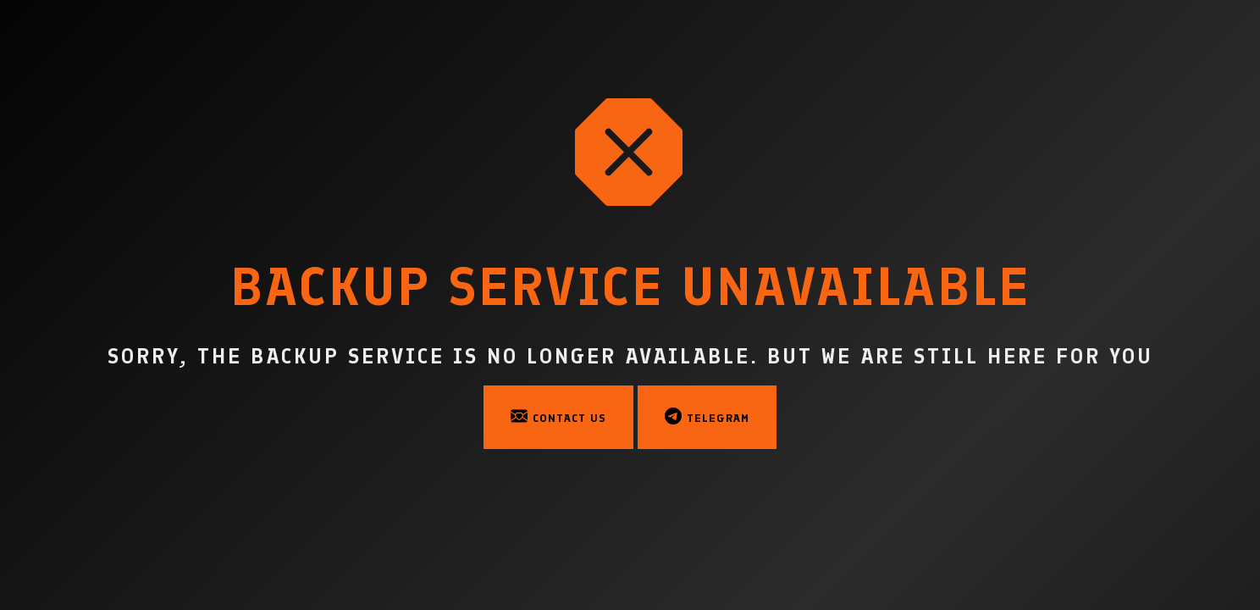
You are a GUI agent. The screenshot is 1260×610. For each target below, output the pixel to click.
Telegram (707, 416)
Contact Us (558, 416)
